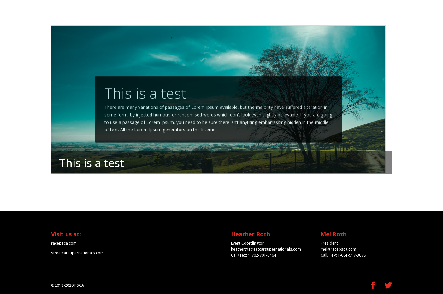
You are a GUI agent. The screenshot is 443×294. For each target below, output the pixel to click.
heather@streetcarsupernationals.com (266, 249)
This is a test (145, 98)
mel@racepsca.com (338, 249)
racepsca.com (64, 243)
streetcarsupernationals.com (77, 253)
